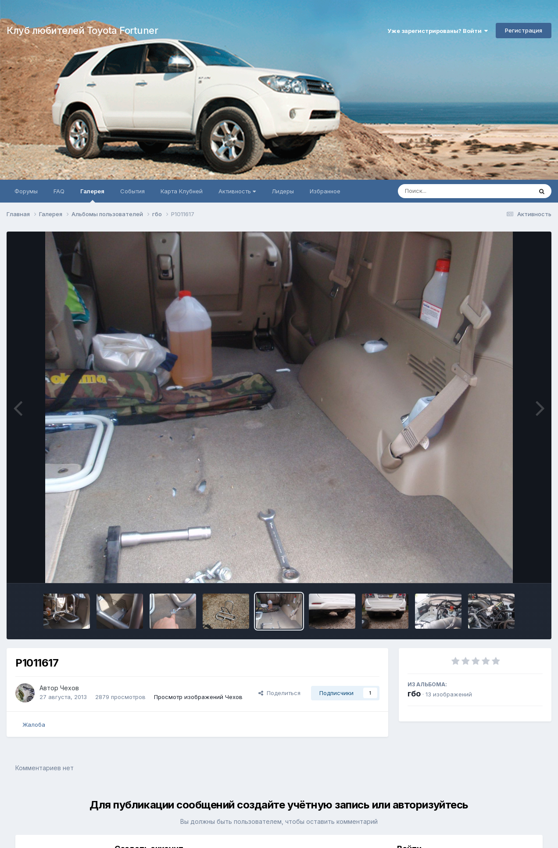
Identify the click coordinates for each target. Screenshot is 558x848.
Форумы (26, 191)
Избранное (325, 191)
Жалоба (33, 724)
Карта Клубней (182, 191)
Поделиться (279, 692)
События (132, 191)
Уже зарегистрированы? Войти (437, 30)
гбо (414, 693)
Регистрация (523, 30)
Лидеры (283, 191)
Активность (237, 191)
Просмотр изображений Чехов (198, 696)
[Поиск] (448, 191)
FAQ (59, 191)
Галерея (92, 195)
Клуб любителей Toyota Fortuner (82, 30)
